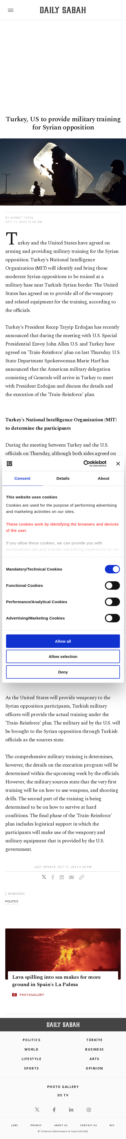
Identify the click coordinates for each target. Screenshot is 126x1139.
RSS (112, 1125)
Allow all (63, 641)
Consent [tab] (22, 478)
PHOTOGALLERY (32, 995)
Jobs (15, 1125)
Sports (31, 1068)
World (31, 1049)
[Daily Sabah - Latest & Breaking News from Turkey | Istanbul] (63, 10)
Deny (63, 672)
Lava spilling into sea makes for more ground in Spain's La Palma (56, 980)
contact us (88, 1125)
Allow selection (63, 656)
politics (11, 901)
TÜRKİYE (94, 1040)
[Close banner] (118, 464)
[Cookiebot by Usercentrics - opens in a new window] (83, 463)
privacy (36, 1125)
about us (60, 1125)
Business (94, 1049)
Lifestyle (31, 1059)
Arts (94, 1059)
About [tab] (103, 478)
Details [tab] (63, 478)
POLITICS (32, 1040)
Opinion (94, 1068)
